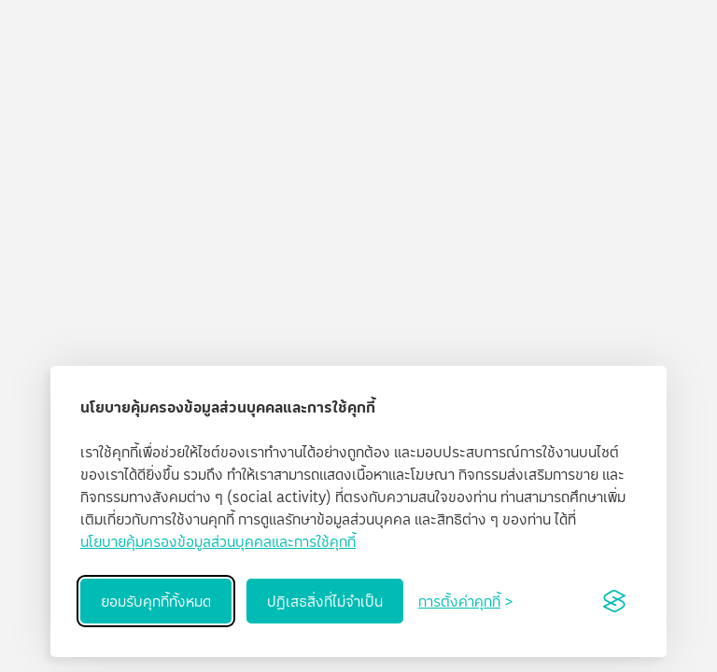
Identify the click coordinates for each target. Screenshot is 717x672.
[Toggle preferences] (465, 601)
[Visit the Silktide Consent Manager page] (614, 601)
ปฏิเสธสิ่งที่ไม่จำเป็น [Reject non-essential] (325, 601)
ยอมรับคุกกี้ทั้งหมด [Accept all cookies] (156, 601)
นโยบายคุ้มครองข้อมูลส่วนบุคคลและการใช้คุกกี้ (218, 541)
